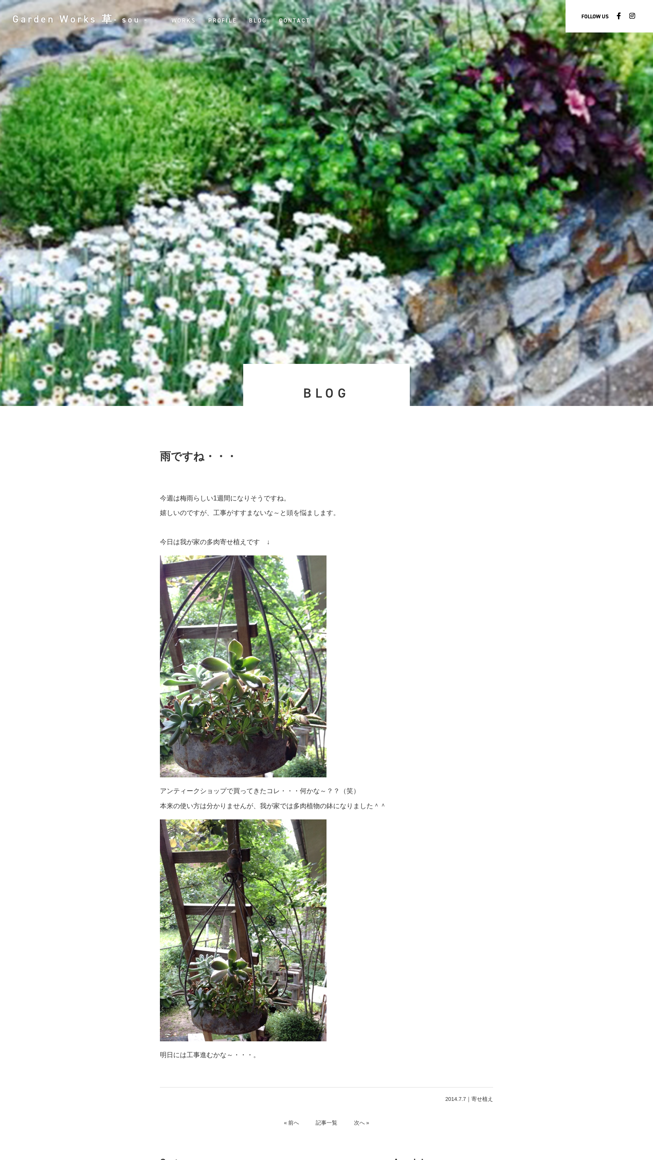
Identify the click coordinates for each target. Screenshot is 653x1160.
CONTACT (295, 20)
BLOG (258, 20)
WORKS (184, 20)
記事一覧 (326, 1123)
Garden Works (81, 19)
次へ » (361, 1123)
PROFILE (223, 20)
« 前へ (291, 1123)
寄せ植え (482, 1099)
